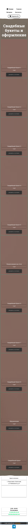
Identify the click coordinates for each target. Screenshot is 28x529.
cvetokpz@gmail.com (14, 514)
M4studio (17, 523)
